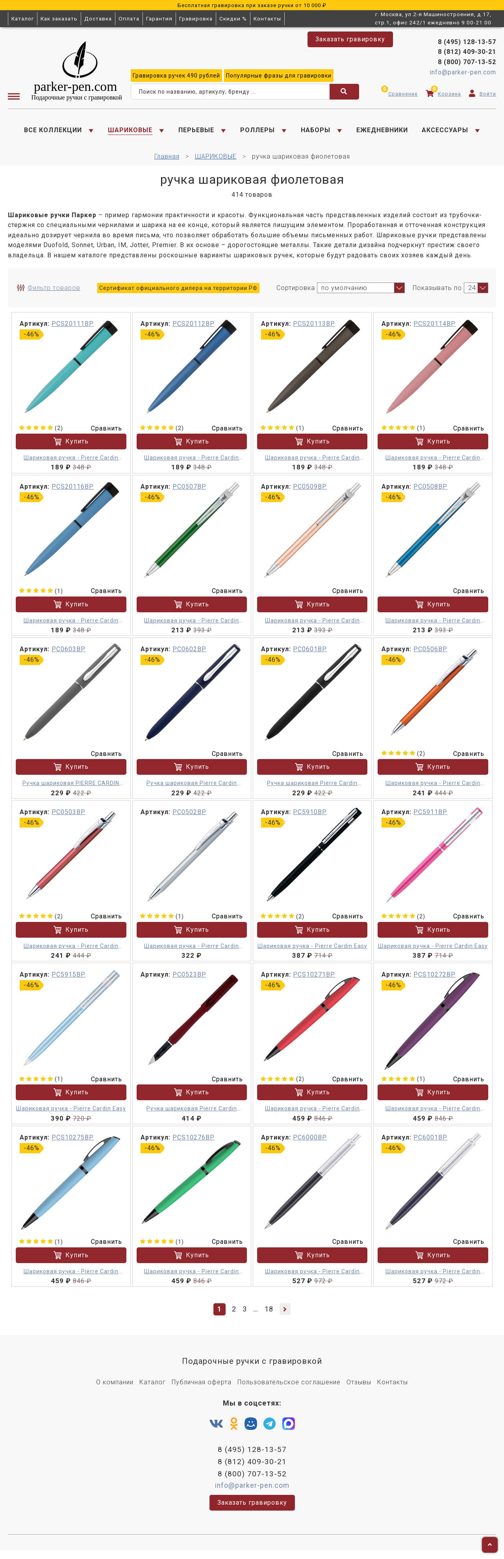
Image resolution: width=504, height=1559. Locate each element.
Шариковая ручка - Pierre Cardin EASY (312, 1277)
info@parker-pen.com (463, 74)
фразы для (279, 77)
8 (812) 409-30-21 (467, 54)
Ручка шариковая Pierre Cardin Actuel (312, 789)
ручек (176, 77)
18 (269, 1314)
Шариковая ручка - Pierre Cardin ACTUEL (191, 626)
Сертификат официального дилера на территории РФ (178, 293)
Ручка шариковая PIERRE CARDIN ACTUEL (70, 789)
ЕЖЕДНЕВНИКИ (382, 132)
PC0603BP (68, 654)
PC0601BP (310, 654)
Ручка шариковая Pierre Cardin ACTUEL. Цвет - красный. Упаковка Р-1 (192, 1114)
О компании (114, 1387)
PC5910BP (310, 817)
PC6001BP (430, 1143)
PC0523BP (189, 980)
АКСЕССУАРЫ (445, 132)
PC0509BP (310, 492)
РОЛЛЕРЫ (257, 132)
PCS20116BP (73, 492)
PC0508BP (430, 492)
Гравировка (196, 18)
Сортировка (295, 293)
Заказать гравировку (350, 39)
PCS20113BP (314, 329)
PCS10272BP (434, 980)
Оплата (129, 18)
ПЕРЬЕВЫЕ (196, 132)
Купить (71, 447)
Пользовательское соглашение (289, 1387)
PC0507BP (189, 492)
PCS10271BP (314, 980)
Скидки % (233, 18)
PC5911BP (430, 817)
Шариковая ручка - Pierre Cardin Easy (312, 951)
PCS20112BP (193, 329)
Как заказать (59, 18)
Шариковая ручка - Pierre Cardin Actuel (71, 463)
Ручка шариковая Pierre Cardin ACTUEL (191, 789)
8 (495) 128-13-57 (467, 44)
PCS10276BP (193, 1143)
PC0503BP (68, 817)
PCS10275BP (73, 1143)
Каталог (22, 18)
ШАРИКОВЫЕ (130, 132)
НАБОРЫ (315, 132)
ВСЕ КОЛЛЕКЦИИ (53, 132)
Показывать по (437, 293)
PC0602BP (189, 654)
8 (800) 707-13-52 (467, 64)
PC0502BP (189, 817)
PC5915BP (68, 980)
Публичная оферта (202, 1387)
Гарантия (159, 18)
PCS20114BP (434, 329)
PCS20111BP (73, 329)
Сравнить (101, 433)
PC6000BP (310, 1143)
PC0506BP (430, 654)
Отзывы (358, 1387)
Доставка (98, 18)
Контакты (267, 18)
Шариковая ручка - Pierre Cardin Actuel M (432, 789)
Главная (167, 162)
